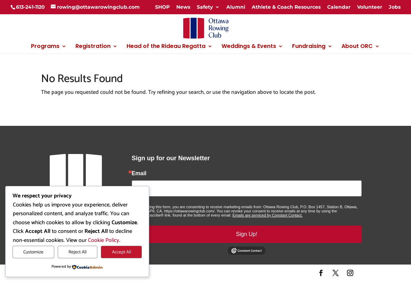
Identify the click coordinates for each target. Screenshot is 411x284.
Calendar (338, 7)
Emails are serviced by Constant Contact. (268, 215)
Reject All (77, 252)
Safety (205, 7)
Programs (45, 47)
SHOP (162, 7)
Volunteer (369, 7)
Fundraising (308, 47)
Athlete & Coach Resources (286, 7)
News (183, 7)
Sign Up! (246, 234)
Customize (33, 252)
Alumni (235, 7)
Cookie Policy (103, 240)
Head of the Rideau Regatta (166, 47)
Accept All (121, 252)
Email (139, 173)
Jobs (395, 7)
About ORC (357, 47)
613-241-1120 (30, 7)
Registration (93, 47)
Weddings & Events (248, 47)
